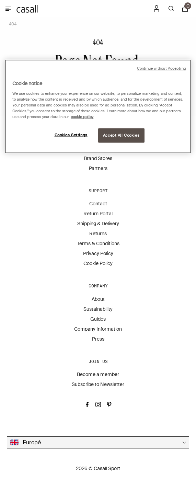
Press (98, 339)
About (98, 299)
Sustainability (98, 309)
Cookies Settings (71, 135)
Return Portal (98, 213)
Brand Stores (98, 158)
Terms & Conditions (98, 243)
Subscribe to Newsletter (98, 384)
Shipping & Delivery (98, 223)
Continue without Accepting (161, 68)
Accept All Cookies (121, 135)
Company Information (98, 329)
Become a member (98, 374)
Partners (98, 168)
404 (12, 24)
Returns (98, 233)
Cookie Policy (98, 263)
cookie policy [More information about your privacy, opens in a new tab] (82, 116)
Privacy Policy (98, 253)
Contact (98, 204)
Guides (98, 319)
